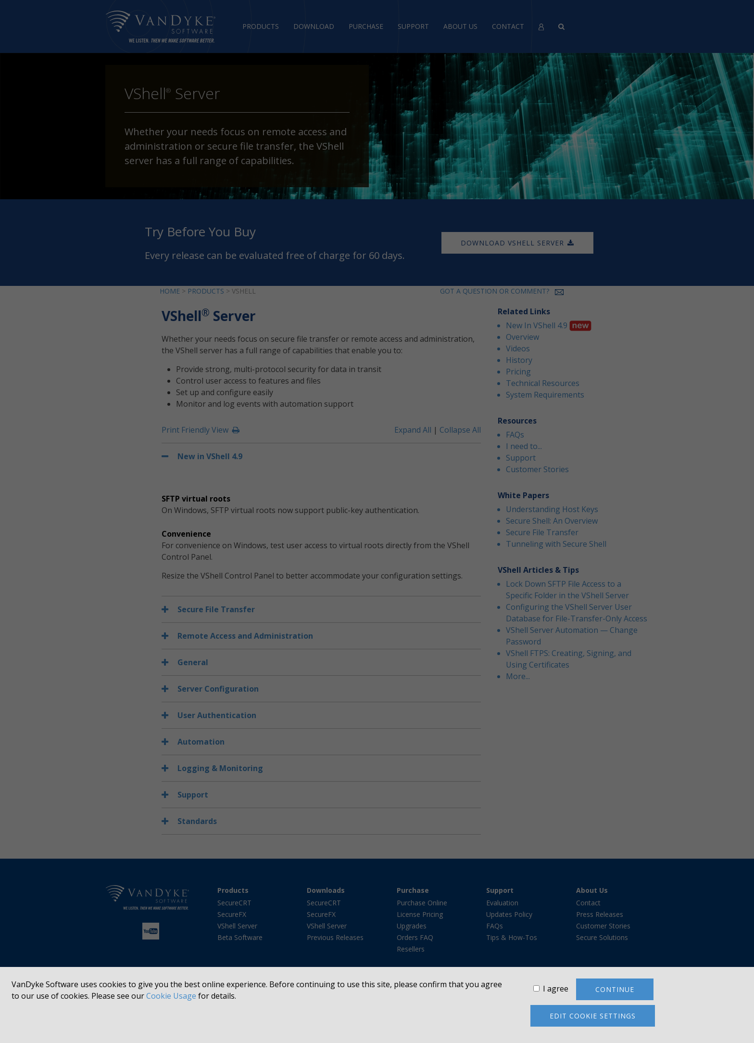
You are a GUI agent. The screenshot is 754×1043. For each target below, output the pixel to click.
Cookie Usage (171, 996)
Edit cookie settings (593, 1015)
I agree (555, 988)
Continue (614, 989)
